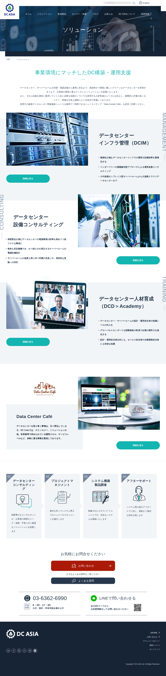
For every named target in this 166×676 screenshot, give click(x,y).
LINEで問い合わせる (113, 598)
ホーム (28, 14)
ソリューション (44, 14)
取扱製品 (62, 14)
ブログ (95, 14)
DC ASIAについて (126, 14)
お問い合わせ (86, 565)
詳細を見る (28, 178)
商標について (154, 645)
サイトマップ (154, 649)
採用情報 (145, 14)
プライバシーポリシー (151, 641)
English (144, 2)
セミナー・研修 (79, 14)
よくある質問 (86, 580)
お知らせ (108, 14)
